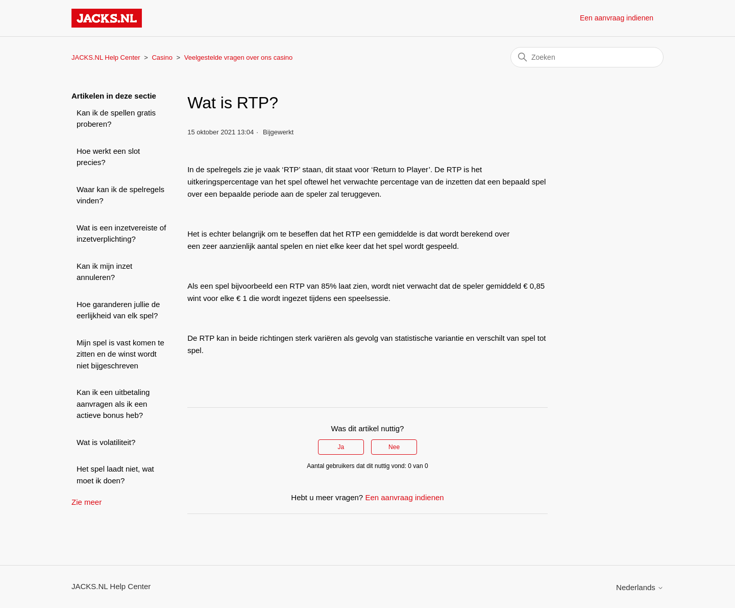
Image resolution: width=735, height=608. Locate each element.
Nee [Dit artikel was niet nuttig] (394, 447)
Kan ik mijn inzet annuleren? (104, 272)
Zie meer (86, 502)
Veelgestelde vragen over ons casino (238, 57)
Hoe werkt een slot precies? (108, 157)
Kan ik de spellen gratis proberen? (116, 118)
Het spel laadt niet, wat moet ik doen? (115, 474)
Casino (162, 57)
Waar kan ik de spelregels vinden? (120, 195)
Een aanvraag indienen (616, 18)
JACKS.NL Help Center (105, 57)
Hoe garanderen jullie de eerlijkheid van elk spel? (118, 310)
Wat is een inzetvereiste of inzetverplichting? (121, 233)
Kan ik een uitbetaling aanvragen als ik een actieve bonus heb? (113, 403)
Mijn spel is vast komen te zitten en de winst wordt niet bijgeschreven (120, 354)
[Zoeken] (587, 57)
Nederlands (640, 587)
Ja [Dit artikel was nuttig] (341, 447)
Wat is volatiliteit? (106, 442)
